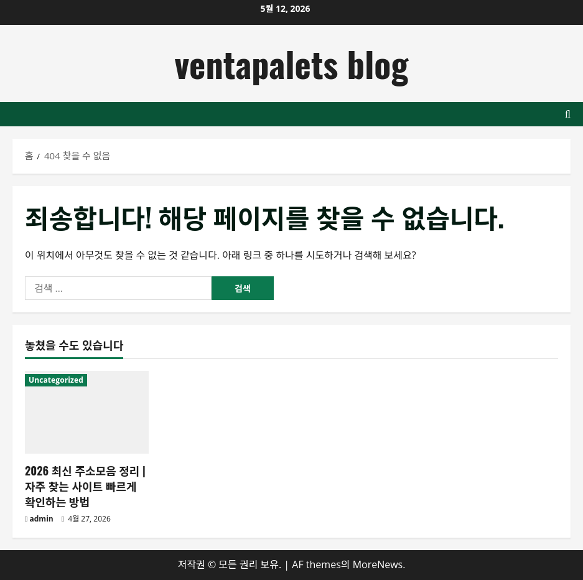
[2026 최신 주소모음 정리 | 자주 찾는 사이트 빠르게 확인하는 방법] (87, 412)
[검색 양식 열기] (568, 114)
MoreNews (378, 564)
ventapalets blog (292, 63)
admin (42, 518)
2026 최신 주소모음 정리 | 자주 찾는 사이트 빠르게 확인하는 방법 (85, 486)
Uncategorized (56, 380)
